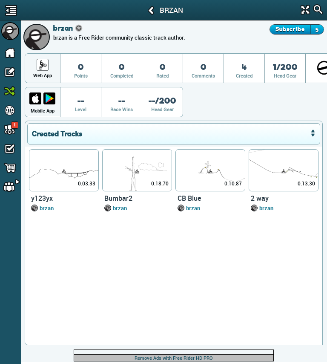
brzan (47, 208)
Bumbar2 (118, 198)
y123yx (42, 198)
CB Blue (189, 198)
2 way (260, 198)
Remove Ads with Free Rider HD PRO (174, 358)
